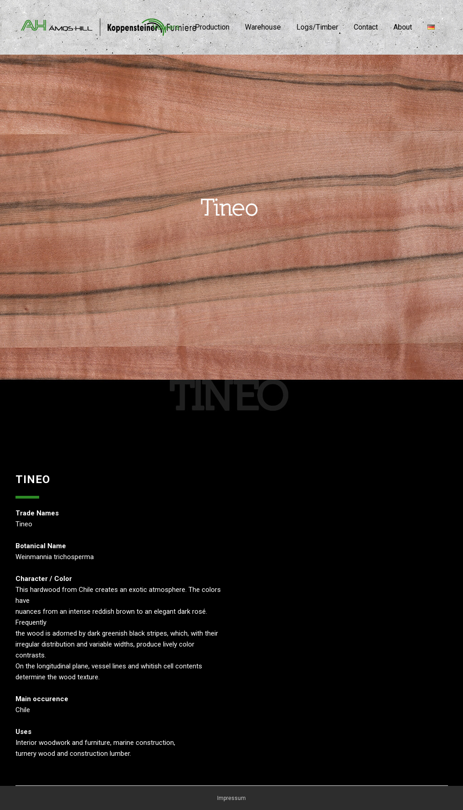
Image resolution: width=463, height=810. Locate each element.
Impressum (231, 798)
